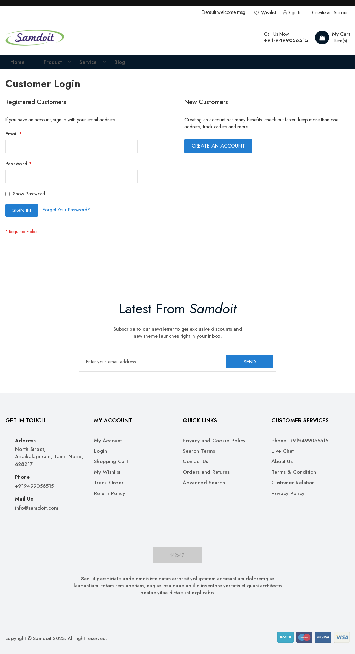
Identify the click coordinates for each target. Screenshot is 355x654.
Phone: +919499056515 (299, 440)
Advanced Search (204, 482)
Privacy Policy (287, 493)
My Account (108, 440)
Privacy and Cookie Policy (214, 440)
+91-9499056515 (286, 40)
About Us (282, 462)
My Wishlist (107, 472)
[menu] (177, 64)
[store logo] (34, 37)
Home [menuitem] (12, 64)
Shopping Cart (111, 462)
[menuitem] (46, 64)
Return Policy (109, 493)
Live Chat (282, 451)
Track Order (109, 482)
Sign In (295, 12)
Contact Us (195, 462)
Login (100, 451)
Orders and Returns (206, 472)
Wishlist (268, 12)
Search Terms (199, 451)
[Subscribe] (248, 361)
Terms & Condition (293, 472)
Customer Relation (293, 482)
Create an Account (331, 12)
